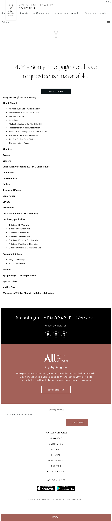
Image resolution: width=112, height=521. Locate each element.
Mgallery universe (56, 432)
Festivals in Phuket (16, 116)
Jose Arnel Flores (12, 190)
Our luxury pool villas (96, 13)
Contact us (8, 172)
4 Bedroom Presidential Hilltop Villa (23, 244)
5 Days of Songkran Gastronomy (20, 97)
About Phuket (10, 103)
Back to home (56, 91)
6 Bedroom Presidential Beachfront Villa (25, 248)
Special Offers (8, 13)
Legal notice (9, 196)
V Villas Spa (9, 287)
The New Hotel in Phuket (19, 143)
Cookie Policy (10, 178)
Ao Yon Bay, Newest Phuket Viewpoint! (25, 109)
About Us (76, 13)
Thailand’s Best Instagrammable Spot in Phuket (28, 132)
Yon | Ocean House (17, 263)
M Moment (56, 438)
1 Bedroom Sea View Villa (19, 229)
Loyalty (6, 202)
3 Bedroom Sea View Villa (19, 236)
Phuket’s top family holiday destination (24, 128)
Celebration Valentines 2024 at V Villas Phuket (26, 166)
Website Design (77, 499)
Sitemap (7, 269)
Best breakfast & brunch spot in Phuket (25, 113)
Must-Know (13, 120)
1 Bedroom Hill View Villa (19, 225)
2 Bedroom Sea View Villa (19, 233)
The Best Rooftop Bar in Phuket (22, 139)
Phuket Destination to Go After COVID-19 (25, 124)
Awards (24, 13)
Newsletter (8, 207)
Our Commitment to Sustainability (50, 13)
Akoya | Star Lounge (17, 260)
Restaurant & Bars (12, 254)
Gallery (5, 22)
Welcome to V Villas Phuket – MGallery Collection (28, 293)
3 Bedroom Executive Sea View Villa (23, 240)
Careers (7, 161)
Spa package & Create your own (19, 275)
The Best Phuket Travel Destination (23, 135)
